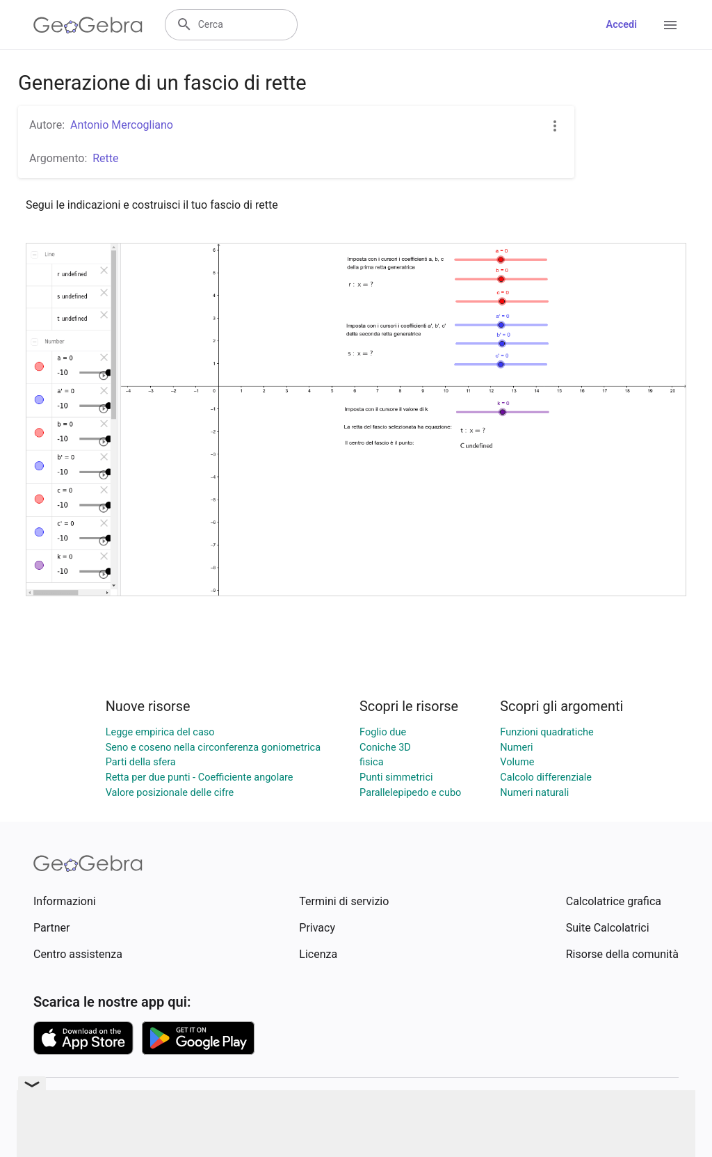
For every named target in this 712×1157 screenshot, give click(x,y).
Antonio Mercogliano (121, 124)
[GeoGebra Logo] (88, 25)
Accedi (621, 25)
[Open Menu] (670, 25)
